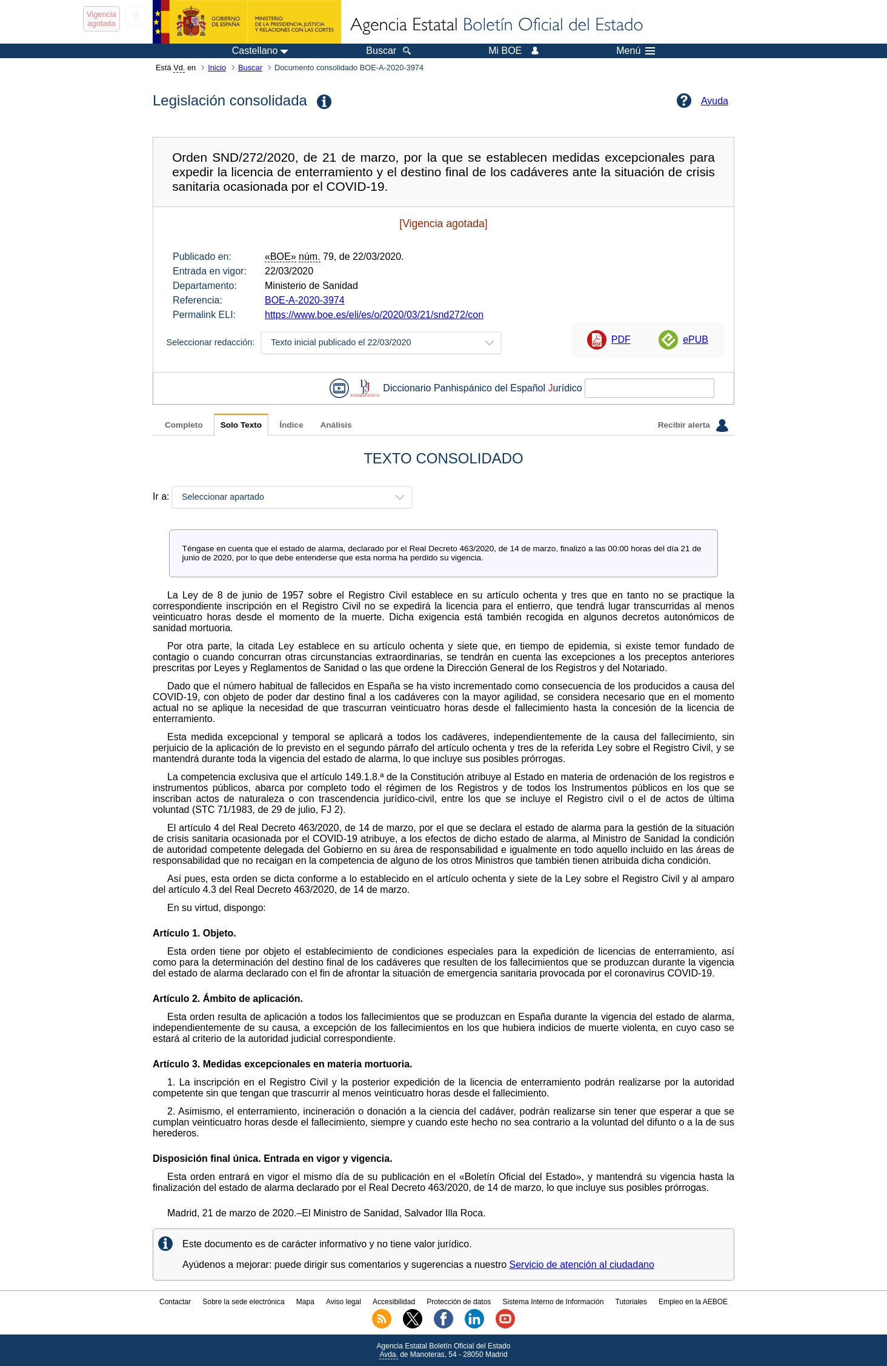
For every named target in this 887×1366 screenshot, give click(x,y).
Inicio (217, 67)
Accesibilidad (394, 1302)
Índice (291, 424)
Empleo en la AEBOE (693, 1302)
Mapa (305, 1302)
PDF (621, 339)
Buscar (250, 67)
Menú (635, 51)
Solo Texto (241, 424)
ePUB (695, 339)
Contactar (175, 1302)
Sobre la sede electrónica (243, 1302)
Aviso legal (343, 1302)
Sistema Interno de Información (553, 1302)
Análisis (335, 424)
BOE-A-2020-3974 (305, 300)
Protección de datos (459, 1302)
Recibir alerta (693, 425)
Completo (184, 424)
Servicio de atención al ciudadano (582, 1264)
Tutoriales (631, 1302)
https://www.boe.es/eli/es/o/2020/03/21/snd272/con (374, 315)
